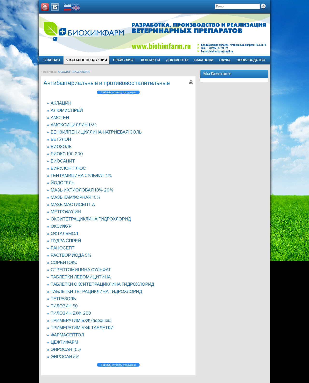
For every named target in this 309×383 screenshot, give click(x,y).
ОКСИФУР (61, 226)
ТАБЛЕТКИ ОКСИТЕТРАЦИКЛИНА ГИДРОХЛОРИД (102, 284)
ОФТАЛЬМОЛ (64, 233)
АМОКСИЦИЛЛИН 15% (74, 125)
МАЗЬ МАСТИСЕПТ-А (73, 204)
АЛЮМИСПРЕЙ (67, 110)
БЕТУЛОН (61, 139)
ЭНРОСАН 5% (65, 356)
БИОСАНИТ (63, 161)
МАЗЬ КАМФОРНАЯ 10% (75, 197)
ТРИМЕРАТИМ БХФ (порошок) (81, 320)
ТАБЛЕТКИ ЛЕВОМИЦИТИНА (81, 277)
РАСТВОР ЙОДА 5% (71, 255)
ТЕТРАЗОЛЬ (63, 298)
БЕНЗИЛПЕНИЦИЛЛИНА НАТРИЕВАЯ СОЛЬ (96, 132)
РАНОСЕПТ (63, 248)
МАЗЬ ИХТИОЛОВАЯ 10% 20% (82, 190)
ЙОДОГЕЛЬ (62, 182)
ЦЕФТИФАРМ (64, 342)
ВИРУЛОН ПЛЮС (68, 168)
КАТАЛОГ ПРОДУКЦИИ (74, 71)
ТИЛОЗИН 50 (64, 306)
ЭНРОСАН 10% (66, 349)
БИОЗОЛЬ (61, 146)
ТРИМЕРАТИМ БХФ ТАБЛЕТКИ (82, 327)
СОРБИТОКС (64, 262)
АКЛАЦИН (61, 103)
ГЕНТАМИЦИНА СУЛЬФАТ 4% (81, 175)
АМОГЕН (60, 117)
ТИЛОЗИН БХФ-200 (71, 313)
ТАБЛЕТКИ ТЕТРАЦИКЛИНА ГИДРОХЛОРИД (96, 291)
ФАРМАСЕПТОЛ (67, 335)
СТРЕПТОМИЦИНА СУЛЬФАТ (81, 269)
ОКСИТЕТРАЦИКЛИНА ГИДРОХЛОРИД (91, 219)
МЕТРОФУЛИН (66, 211)
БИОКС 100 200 (67, 153)
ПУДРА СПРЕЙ (66, 240)
